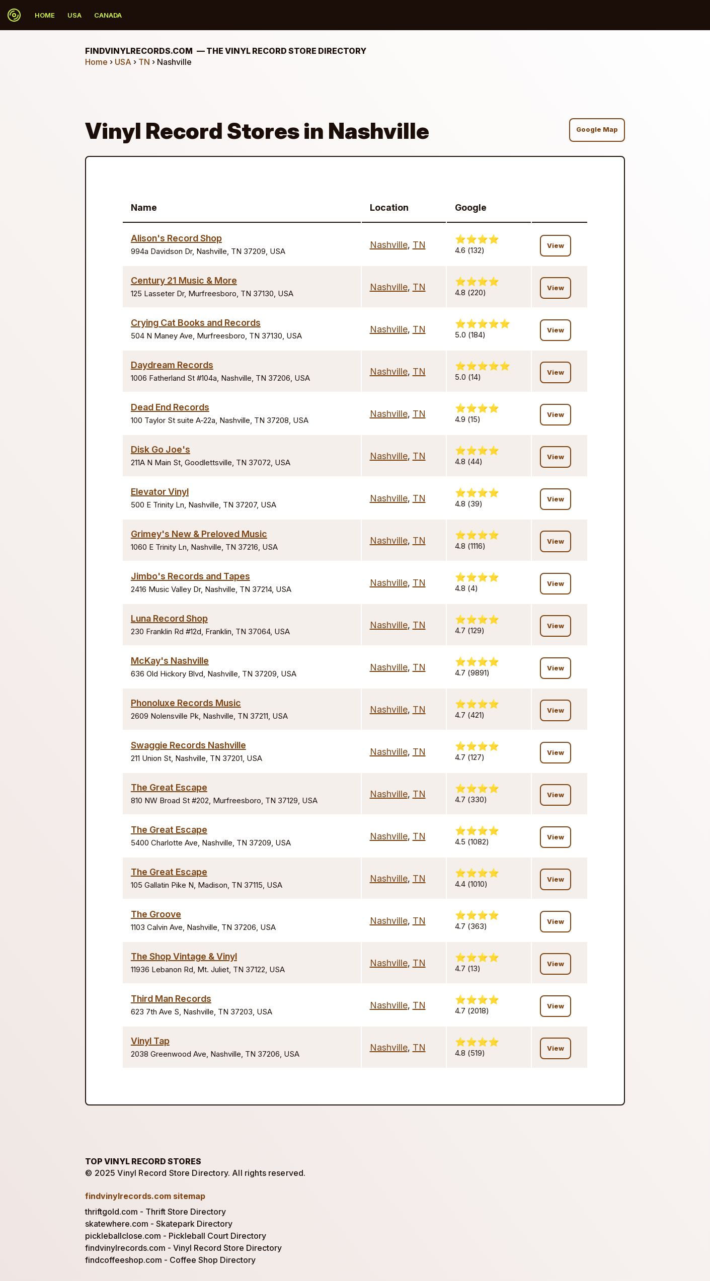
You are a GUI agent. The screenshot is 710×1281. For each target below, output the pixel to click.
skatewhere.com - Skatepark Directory (158, 1224)
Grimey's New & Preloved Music (199, 534)
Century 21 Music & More (184, 280)
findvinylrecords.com (225, 50)
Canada (108, 15)
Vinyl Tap (150, 1041)
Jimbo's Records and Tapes (190, 576)
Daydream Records (172, 365)
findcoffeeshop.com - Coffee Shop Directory (170, 1260)
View (555, 245)
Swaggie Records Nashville (188, 745)
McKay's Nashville (170, 660)
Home (45, 15)
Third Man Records (171, 998)
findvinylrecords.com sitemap (145, 1196)
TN (144, 62)
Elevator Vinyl (160, 491)
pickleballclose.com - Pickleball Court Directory (175, 1236)
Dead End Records (170, 407)
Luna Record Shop (169, 618)
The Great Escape (169, 787)
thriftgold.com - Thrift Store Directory (155, 1212)
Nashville (389, 244)
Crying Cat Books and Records (196, 322)
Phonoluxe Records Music (186, 703)
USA (74, 15)
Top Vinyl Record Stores (143, 1161)
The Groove (156, 914)
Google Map (597, 129)
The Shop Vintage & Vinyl (184, 956)
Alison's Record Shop (176, 238)
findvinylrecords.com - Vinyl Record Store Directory (183, 1248)
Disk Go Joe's (160, 449)
